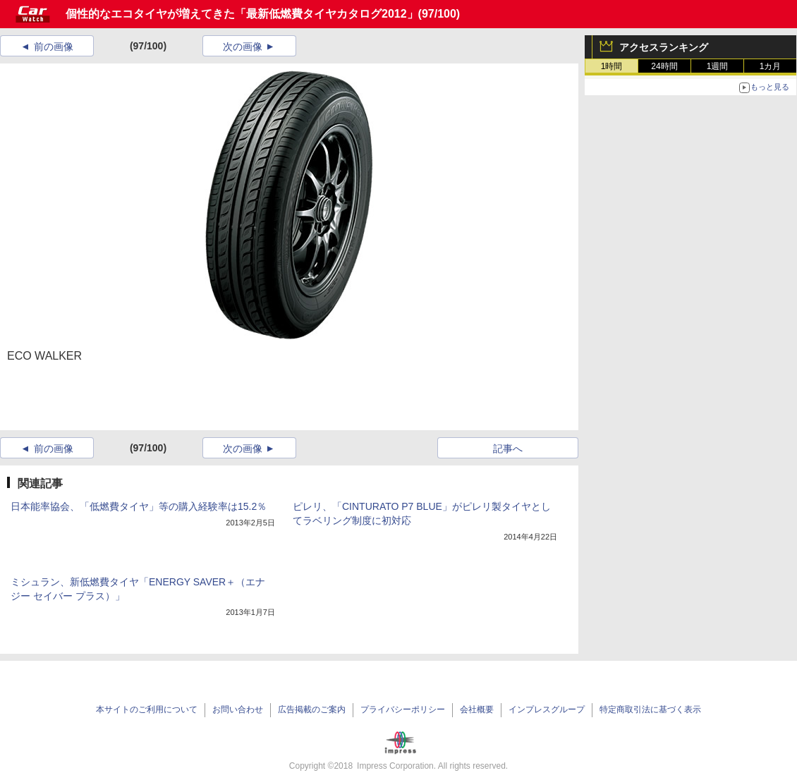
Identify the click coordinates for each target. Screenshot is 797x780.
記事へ (508, 448)
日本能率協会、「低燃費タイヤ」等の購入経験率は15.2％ (139, 506)
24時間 (664, 66)
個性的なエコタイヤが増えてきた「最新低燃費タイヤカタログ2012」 (242, 14)
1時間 (612, 66)
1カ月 (770, 66)
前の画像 (53, 46)
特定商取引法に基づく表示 (650, 709)
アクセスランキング (663, 47)
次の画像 (242, 46)
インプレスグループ (547, 709)
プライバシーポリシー (402, 709)
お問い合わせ (237, 709)
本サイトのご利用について (146, 709)
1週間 (718, 66)
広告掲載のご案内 (312, 709)
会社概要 (477, 709)
